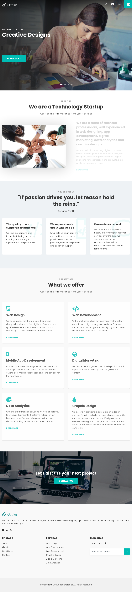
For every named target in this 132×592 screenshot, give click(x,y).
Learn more (14, 58)
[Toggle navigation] (128, 4)
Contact (6, 555)
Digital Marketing (54, 558)
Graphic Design (53, 555)
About (5, 547)
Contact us (66, 480)
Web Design (52, 543)
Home (5, 543)
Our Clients (7, 551)
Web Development (55, 547)
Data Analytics (53, 562)
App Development (55, 551)
